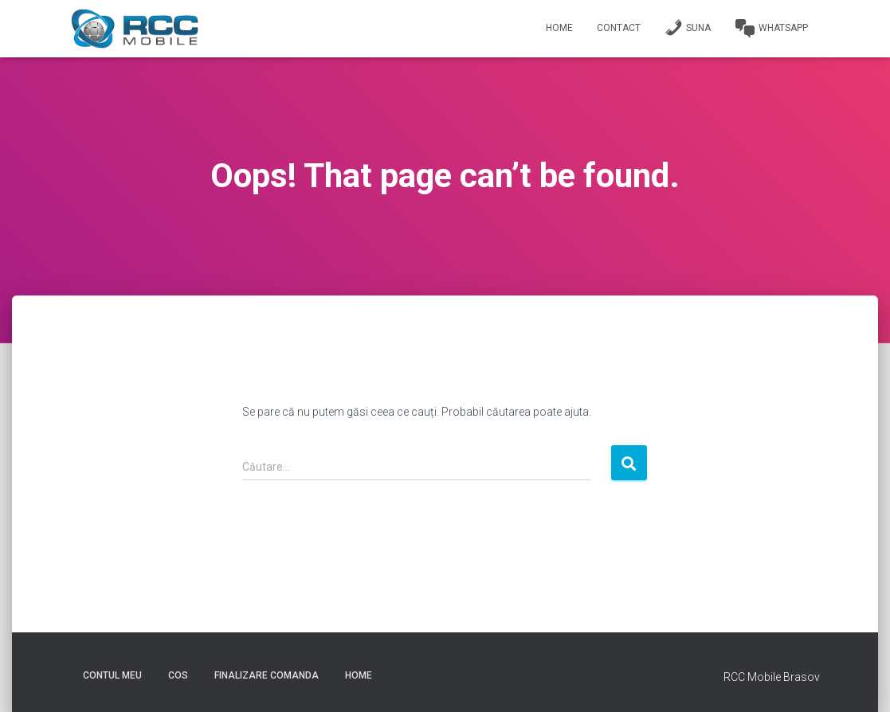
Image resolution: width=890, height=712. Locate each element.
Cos (178, 675)
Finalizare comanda (266, 675)
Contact (619, 27)
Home (559, 27)
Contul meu (112, 675)
